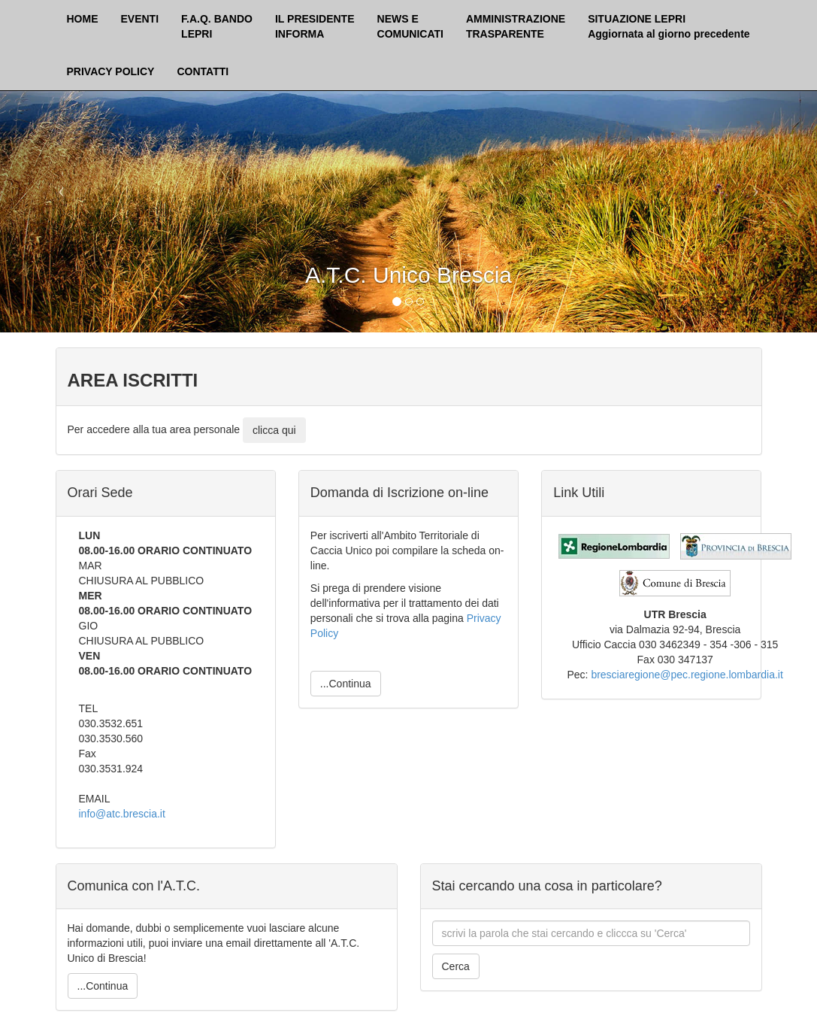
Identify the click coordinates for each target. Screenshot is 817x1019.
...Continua (345, 684)
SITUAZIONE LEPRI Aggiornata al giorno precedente (668, 26)
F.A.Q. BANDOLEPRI (217, 26)
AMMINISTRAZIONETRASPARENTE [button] (515, 26)
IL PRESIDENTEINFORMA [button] (315, 26)
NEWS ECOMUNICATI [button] (410, 26)
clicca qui (274, 430)
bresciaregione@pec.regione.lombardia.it (686, 675)
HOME (82, 19)
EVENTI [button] (140, 19)
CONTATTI (202, 71)
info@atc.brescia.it (122, 814)
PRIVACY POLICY (111, 71)
